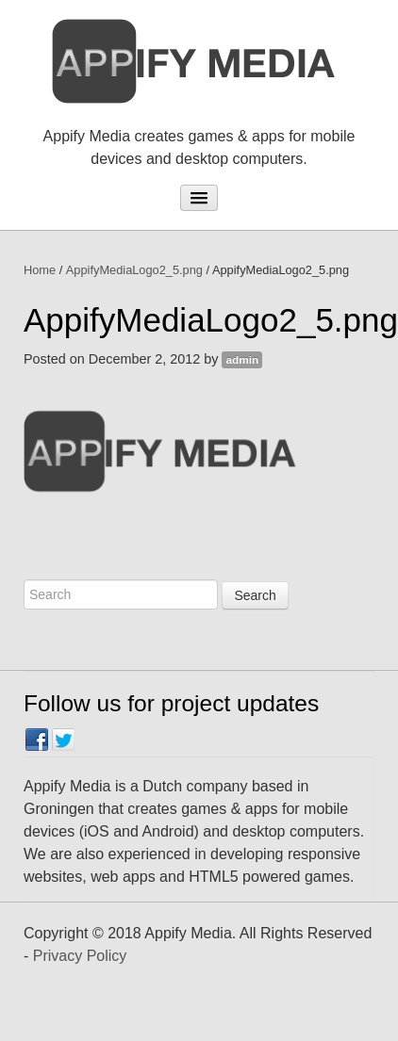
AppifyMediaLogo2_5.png (134, 270)
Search (254, 595)
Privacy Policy (80, 956)
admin (241, 359)
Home (40, 270)
